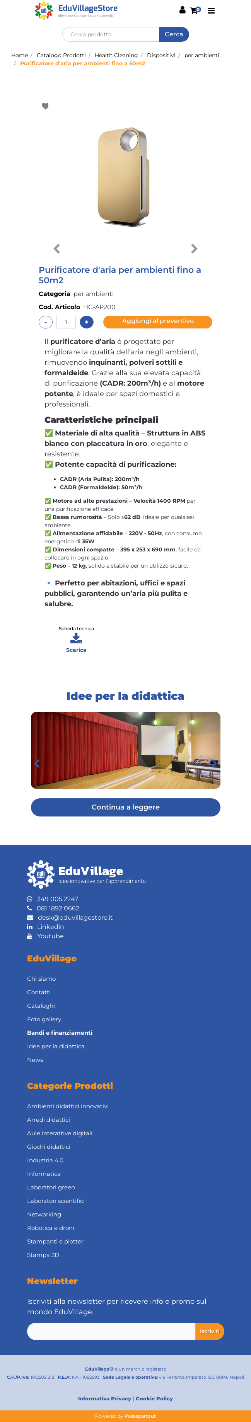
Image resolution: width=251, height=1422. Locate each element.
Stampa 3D (43, 1255)
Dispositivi (161, 55)
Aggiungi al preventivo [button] (158, 321)
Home (19, 55)
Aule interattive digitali (59, 1133)
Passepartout (140, 1416)
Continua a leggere (126, 807)
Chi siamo (41, 978)
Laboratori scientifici (56, 1200)
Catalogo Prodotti (61, 55)
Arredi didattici (48, 1119)
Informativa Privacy (104, 1398)
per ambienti (201, 55)
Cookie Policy (154, 1398)
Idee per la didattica (56, 1046)
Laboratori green (51, 1187)
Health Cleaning (116, 55)
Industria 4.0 (45, 1160)
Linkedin (45, 926)
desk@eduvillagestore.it (70, 917)
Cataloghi (41, 1005)
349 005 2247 (52, 899)
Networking (44, 1214)
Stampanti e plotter (55, 1241)
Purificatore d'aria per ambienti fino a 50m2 (82, 63)
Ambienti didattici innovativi (68, 1106)
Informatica (44, 1173)
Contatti (39, 992)
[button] (174, 34)
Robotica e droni (50, 1227)
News (35, 1059)
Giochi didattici (48, 1146)
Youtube (45, 936)
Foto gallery (44, 1019)
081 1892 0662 (53, 908)
